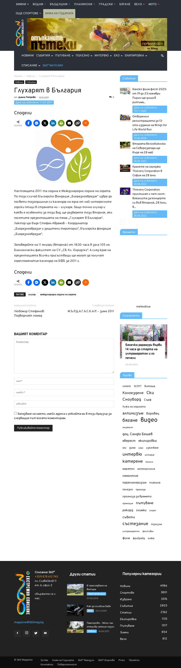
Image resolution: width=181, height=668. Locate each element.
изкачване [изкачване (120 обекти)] (152, 448)
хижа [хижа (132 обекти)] (151, 538)
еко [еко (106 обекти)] (124, 448)
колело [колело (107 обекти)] (149, 462)
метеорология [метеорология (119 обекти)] (146, 469)
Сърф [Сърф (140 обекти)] (147, 400)
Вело (139, 4)
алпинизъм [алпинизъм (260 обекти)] (132, 413)
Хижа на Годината (59, 13)
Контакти (47, 664)
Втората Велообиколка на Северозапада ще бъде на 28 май (148, 148)
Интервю (103, 55)
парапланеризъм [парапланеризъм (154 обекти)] (134, 483)
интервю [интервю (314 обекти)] (132, 454)
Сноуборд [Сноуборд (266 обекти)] (131, 400)
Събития (44, 55)
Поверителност (67, 664)
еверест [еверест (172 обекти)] (128, 441)
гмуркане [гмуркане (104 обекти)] (127, 427)
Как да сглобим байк (99, 606)
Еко (118, 55)
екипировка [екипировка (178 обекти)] (147, 441)
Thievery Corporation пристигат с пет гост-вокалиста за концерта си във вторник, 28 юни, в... (149, 198)
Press (122, 660)
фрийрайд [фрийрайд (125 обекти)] (139, 538)
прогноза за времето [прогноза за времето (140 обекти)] (137, 496)
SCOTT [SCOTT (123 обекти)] (137, 386)
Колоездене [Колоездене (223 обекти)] (133, 393)
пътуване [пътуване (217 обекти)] (144, 503)
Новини (28, 55)
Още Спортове (28, 13)
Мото (154, 4)
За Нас (44, 660)
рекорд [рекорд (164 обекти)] (127, 510)
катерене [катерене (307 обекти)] (132, 462)
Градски (107, 4)
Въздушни (60, 4)
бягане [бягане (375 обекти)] (130, 420)
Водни (39, 4)
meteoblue (143, 306)
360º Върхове (106, 660)
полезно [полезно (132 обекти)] (127, 489)
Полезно (84, 55)
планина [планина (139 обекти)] (154, 483)
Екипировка (136, 55)
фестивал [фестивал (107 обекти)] (148, 531)
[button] (162, 56)
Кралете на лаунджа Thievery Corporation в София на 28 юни (147, 171)
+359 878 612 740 (46, 577)
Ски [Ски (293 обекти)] (150, 393)
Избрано (126, 599)
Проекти (134, 660)
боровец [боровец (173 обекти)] (152, 414)
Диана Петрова (27, 97)
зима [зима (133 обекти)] (132, 448)
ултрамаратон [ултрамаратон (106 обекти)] (131, 531)
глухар (32, 294)
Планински (84, 4)
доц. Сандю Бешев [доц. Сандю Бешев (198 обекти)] (137, 434)
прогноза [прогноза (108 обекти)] (141, 489)
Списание (31, 65)
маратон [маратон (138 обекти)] (128, 469)
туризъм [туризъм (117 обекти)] (156, 524)
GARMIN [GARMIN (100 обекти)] (126, 386)
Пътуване (64, 55)
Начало (18, 76)
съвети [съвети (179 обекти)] (128, 517)
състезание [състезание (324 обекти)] (135, 524)
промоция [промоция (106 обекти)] (127, 503)
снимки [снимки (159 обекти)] (141, 510)
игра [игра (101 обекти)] (140, 448)
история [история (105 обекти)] (149, 455)
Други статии (82, 574)
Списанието (131, 316)
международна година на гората (58, 294)
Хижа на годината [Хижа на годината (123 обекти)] (134, 406)
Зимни (22, 4)
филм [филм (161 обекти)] (126, 538)
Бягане (124, 4)
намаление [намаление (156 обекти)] (130, 476)
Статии (126, 612)
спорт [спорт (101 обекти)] (152, 510)
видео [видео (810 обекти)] (148, 420)
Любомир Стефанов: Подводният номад (29, 314)
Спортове (127, 593)
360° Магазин (52, 65)
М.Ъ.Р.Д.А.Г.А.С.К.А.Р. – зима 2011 (91, 311)
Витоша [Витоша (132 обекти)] (149, 386)
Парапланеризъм (96, 594)
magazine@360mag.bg (29, 622)
